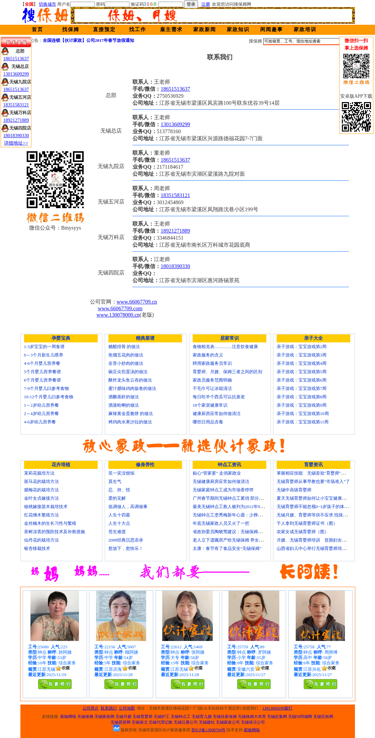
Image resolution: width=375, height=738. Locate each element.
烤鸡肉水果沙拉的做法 (130, 421)
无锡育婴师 (142, 716)
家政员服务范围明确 (212, 380)
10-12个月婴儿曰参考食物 (48, 396)
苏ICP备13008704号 (208, 730)
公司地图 (127, 708)
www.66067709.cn (137, 302)
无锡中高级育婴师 (294, 489)
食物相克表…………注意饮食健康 (225, 346)
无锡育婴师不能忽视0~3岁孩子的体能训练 (317, 506)
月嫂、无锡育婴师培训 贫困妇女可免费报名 (320, 540)
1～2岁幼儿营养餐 (41, 405)
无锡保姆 (85, 716)
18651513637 (175, 89)
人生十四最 (119, 514)
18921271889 (175, 231)
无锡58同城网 (300, 716)
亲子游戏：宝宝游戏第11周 (303, 421)
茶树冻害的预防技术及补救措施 (54, 531)
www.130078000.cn (118, 315)
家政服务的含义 (208, 354)
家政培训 (305, 29)
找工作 (137, 29)
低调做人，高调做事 (128, 506)
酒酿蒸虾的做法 (123, 396)
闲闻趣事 (271, 29)
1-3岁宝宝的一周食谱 (44, 346)
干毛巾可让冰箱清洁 (212, 388)
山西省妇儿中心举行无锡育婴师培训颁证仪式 (320, 548)
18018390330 (175, 266)
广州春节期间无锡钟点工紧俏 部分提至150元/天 (238, 498)
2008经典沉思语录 (125, 540)
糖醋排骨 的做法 (124, 346)
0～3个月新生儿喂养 (43, 354)
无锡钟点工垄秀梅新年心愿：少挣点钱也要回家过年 (243, 514)
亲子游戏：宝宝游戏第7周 (302, 388)
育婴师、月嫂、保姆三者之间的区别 (227, 371)
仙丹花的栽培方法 (41, 540)
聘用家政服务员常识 (212, 363)
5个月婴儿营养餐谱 (42, 371)
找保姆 (70, 29)
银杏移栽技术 (37, 548)
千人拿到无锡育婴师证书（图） (307, 523)
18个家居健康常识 (210, 405)
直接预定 (104, 29)
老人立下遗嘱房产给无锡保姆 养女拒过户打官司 (239, 540)
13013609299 (175, 124)
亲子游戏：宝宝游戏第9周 (302, 405)
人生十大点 (119, 523)
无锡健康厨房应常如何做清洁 (221, 481)
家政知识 (238, 29)
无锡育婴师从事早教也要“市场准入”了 (313, 481)
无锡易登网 (120, 722)
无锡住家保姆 (225, 716)
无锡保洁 (139, 722)
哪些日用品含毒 (208, 421)
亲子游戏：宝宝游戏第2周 (302, 346)
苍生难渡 (117, 531)
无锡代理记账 (161, 722)
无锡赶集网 (277, 716)
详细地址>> (16, 143)
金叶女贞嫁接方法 (41, 498)
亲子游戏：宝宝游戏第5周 (302, 371)
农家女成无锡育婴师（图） (303, 531)
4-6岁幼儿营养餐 (40, 421)
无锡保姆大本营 (252, 716)
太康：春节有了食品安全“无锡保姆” (227, 548)
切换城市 (47, 4)
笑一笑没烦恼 (121, 473)
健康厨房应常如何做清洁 (217, 413)
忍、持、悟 (119, 489)
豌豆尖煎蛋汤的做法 (128, 371)
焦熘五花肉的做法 (125, 354)
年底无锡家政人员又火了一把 (221, 523)
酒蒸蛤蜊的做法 (123, 405)
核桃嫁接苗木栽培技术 (46, 506)
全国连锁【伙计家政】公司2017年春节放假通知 (88, 40)
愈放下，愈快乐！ (125, 548)
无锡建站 (207, 722)
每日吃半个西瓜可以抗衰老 (219, 396)
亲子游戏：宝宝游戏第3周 (302, 354)
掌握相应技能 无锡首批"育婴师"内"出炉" (317, 473)
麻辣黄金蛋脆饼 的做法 (130, 413)
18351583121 (175, 195)
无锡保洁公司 (253, 722)
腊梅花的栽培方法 (41, 489)
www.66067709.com (120, 308)
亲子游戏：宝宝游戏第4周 (302, 363)
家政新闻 (204, 29)
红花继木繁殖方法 (41, 514)
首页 (37, 29)
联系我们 (109, 708)
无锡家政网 (104, 716)
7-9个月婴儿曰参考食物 (46, 388)
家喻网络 (68, 716)
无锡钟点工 (181, 716)
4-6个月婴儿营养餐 (42, 363)
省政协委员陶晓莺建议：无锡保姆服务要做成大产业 (243, 531)
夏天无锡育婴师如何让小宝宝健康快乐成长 (318, 498)
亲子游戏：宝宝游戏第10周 (303, 413)
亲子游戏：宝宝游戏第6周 (302, 380)
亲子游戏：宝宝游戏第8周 (302, 396)
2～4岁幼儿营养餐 (41, 413)
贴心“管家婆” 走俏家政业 (217, 473)
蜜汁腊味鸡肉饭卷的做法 (132, 388)
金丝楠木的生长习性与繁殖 (50, 523)
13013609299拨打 (277, 708)
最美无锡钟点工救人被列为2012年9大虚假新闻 (237, 506)
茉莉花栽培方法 (39, 473)
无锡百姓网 (323, 716)
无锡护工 (162, 716)
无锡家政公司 (228, 722)
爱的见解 (117, 498)
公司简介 (91, 708)
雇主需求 (171, 29)
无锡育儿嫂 (202, 716)
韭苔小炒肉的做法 (125, 363)
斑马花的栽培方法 (41, 481)
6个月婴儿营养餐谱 (42, 380)
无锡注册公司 (186, 722)
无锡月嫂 (123, 716)
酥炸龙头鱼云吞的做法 (130, 380)
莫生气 (114, 481)
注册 (205, 4)
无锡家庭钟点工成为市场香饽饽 (223, 489)
